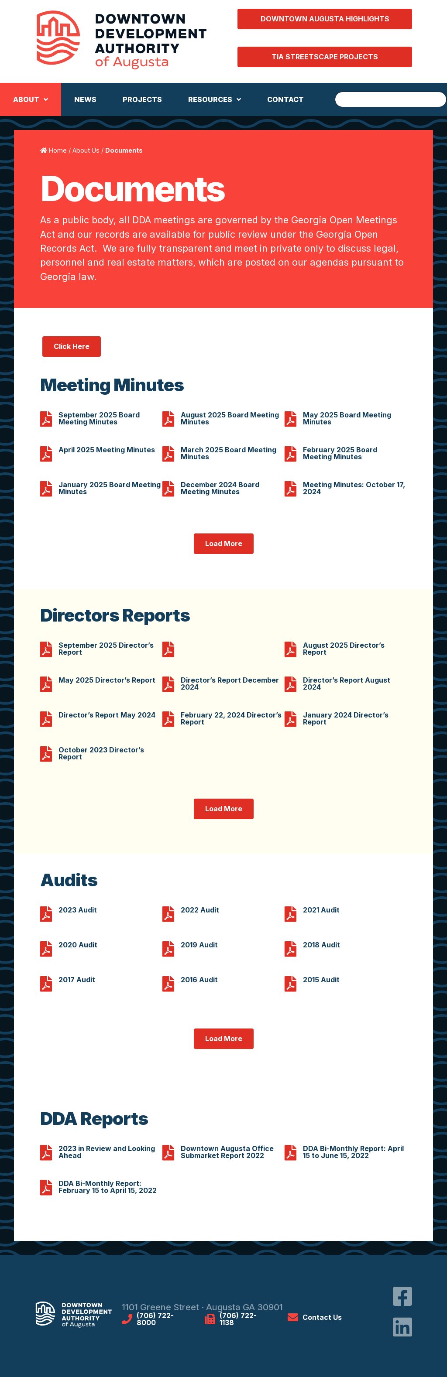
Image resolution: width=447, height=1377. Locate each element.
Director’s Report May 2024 (106, 715)
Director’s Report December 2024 (230, 683)
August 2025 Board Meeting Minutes (230, 418)
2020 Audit (77, 944)
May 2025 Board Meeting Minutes (347, 418)
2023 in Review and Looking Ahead (106, 1152)
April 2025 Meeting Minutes (106, 449)
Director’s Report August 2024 (346, 683)
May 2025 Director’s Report (106, 680)
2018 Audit (321, 944)
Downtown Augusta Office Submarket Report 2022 (227, 1152)
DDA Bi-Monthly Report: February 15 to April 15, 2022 (107, 1187)
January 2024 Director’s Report (346, 718)
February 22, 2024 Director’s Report (231, 718)
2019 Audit (199, 944)
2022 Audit (200, 909)
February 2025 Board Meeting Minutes (340, 453)
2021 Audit (321, 909)
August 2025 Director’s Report (344, 648)
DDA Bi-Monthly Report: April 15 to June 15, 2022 (353, 1152)
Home (58, 150)
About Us (86, 150)
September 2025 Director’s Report (106, 648)
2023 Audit (77, 909)
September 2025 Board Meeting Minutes (99, 418)
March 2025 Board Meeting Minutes (228, 453)
